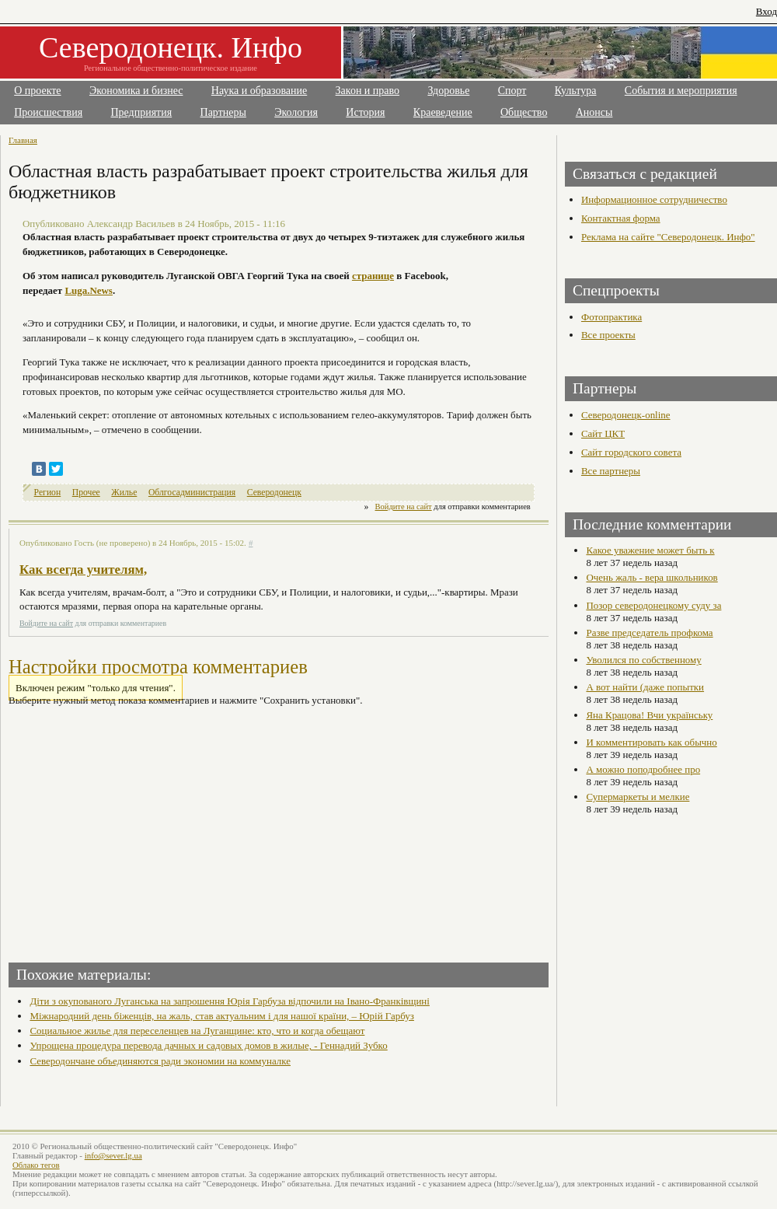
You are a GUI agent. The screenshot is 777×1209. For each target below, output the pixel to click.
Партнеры (223, 112)
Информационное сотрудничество (654, 199)
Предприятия (141, 112)
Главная (23, 140)
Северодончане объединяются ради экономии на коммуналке (160, 1061)
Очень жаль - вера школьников (651, 577)
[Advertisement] (145, 829)
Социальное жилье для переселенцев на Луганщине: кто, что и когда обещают (197, 1030)
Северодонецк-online (626, 415)
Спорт (512, 90)
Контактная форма (620, 218)
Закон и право (367, 90)
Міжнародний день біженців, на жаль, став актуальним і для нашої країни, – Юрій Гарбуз (221, 1016)
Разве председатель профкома (649, 632)
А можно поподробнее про (643, 769)
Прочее (86, 492)
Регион (47, 492)
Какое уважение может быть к (650, 550)
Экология (296, 112)
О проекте (37, 90)
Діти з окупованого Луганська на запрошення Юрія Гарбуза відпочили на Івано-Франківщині (229, 1001)
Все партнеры (610, 471)
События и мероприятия (681, 90)
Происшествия (48, 112)
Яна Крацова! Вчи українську (649, 715)
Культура (576, 90)
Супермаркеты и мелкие (637, 796)
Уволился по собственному (643, 660)
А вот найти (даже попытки (645, 687)
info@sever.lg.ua (113, 1155)
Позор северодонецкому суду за (653, 605)
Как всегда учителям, (83, 569)
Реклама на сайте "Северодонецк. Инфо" (668, 237)
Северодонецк (274, 492)
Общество (523, 112)
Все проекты (608, 335)
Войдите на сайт (403, 506)
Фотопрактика (611, 317)
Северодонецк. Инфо (170, 47)
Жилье (124, 492)
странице (373, 275)
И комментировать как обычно (651, 742)
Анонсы (594, 112)
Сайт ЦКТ (603, 433)
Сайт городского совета (631, 452)
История (365, 112)
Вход (766, 11)
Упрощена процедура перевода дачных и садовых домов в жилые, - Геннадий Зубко (208, 1045)
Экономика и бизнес (136, 90)
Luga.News (88, 290)
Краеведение (442, 112)
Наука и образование (259, 90)
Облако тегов (36, 1164)
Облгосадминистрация (191, 492)
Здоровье (448, 90)
